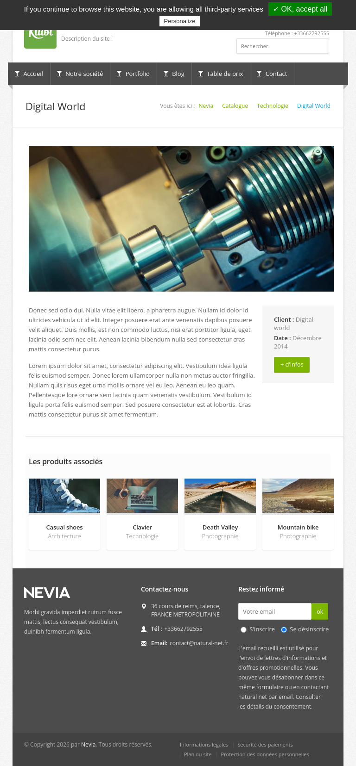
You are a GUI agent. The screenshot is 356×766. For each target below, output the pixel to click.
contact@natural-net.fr (199, 643)
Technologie (272, 106)
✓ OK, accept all (300, 9)
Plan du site (198, 754)
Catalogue (235, 106)
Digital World (314, 106)
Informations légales (204, 744)
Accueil (28, 73)
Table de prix (220, 73)
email (286, 697)
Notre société (80, 73)
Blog (173, 73)
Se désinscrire (309, 629)
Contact (271, 73)
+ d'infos (291, 364)
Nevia (206, 106)
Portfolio (133, 73)
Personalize (180, 21)
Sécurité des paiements (265, 744)
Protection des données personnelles (265, 754)
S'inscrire (262, 629)
